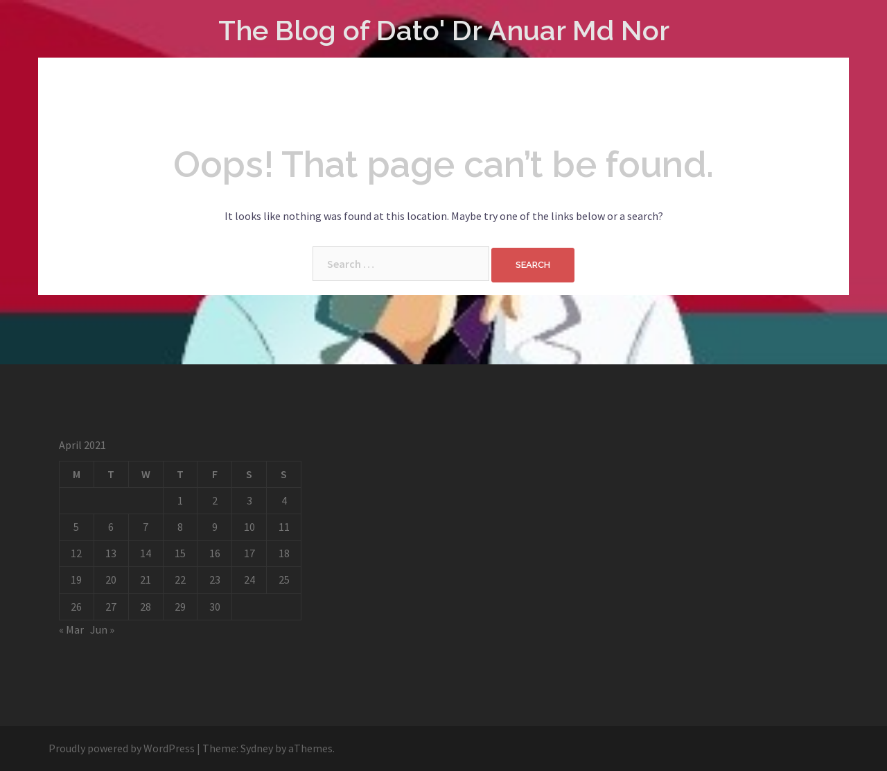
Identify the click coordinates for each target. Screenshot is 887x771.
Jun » (102, 629)
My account (453, 96)
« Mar (71, 629)
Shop (336, 96)
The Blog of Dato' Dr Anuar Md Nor (443, 30)
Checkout (537, 96)
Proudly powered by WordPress (122, 748)
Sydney (256, 748)
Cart (385, 96)
